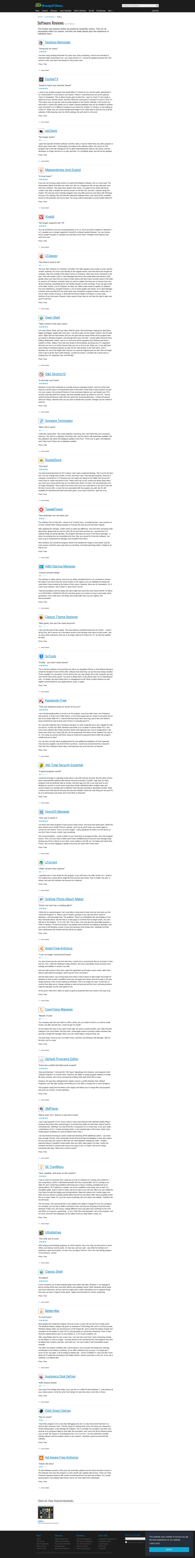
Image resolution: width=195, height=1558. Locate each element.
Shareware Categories (84, 1541)
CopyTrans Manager (59, 1009)
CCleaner (51, 256)
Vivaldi (49, 216)
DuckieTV (51, 79)
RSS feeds (102, 1546)
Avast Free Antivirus (59, 948)
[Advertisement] (136, 66)
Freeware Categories (83, 1539)
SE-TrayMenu (54, 1167)
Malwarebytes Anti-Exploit (63, 170)
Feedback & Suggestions (107, 1539)
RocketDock (53, 460)
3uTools (50, 656)
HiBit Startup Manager (60, 566)
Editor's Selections (61, 1539)
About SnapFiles (43, 1544)
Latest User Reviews (62, 1541)
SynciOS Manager (57, 811)
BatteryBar (52, 1311)
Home (40, 17)
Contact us (40, 1541)
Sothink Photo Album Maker (64, 899)
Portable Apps (60, 1546)
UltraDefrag (53, 1232)
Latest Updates (82, 1546)
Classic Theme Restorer (61, 617)
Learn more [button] (155, 1543)
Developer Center (104, 1541)
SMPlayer (51, 1108)
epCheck (51, 131)
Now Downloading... (83, 1548)
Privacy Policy (41, 1546)
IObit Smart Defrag (58, 1411)
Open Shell (52, 317)
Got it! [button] (169, 1550)
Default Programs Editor (61, 1059)
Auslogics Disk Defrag (60, 1376)
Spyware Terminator (59, 421)
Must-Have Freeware (62, 1548)
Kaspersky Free (55, 700)
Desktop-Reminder (58, 42)
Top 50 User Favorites (62, 1544)
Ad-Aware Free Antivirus (61, 1457)
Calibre (41, 1521)
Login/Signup (103, 1544)
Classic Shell (54, 1271)
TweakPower (54, 509)
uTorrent (51, 862)
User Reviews (49, 17)
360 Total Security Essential (64, 765)
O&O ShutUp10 (55, 374)
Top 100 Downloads (83, 1544)
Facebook (102, 1548)
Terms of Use (41, 1548)
